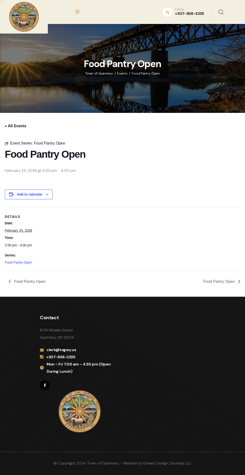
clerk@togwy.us (61, 349)
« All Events (15, 126)
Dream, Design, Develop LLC (167, 463)
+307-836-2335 (189, 13)
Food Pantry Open (18, 262)
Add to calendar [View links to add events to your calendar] (29, 194)
